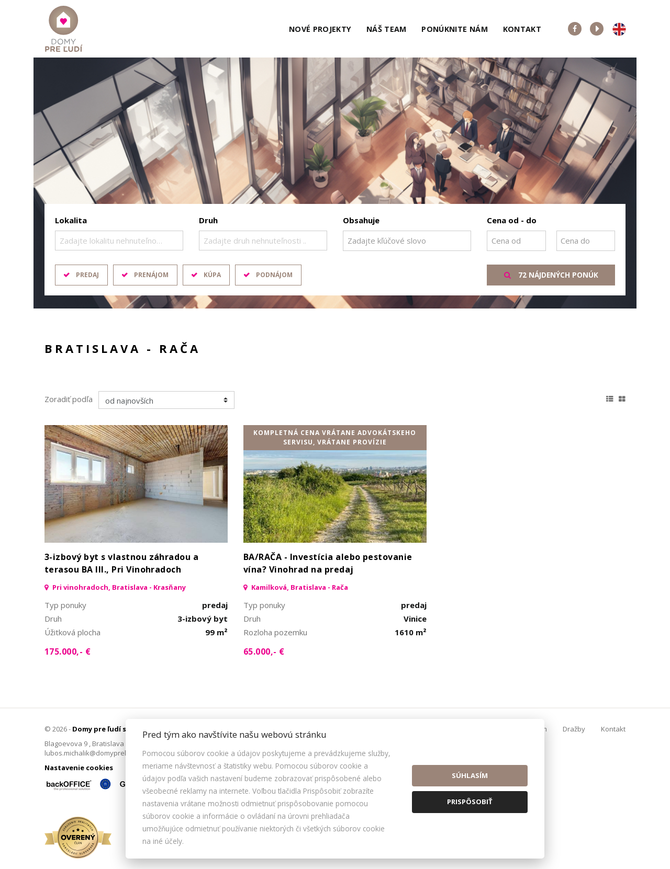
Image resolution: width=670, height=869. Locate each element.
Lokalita (71, 220)
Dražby (574, 729)
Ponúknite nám (454, 29)
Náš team (386, 29)
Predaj (87, 274)
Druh (208, 220)
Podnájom (274, 274)
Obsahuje (361, 220)
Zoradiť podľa (68, 399)
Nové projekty (320, 29)
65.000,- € (264, 651)
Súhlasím (470, 775)
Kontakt (522, 29)
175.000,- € (67, 651)
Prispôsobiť (470, 801)
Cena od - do (512, 220)
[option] (335, 183)
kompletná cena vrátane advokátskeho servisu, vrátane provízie (334, 437)
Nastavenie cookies (78, 767)
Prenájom (151, 274)
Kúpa (212, 274)
